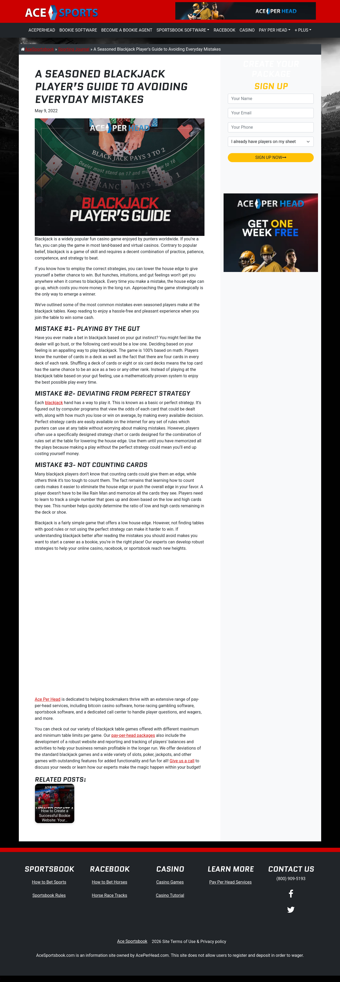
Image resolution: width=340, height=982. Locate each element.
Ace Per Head (47, 699)
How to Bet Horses (109, 882)
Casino (247, 30)
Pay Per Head (273, 30)
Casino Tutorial (170, 895)
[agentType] (271, 142)
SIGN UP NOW (270, 157)
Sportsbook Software (181, 30)
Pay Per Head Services (230, 882)
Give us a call (182, 760)
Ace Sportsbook (132, 941)
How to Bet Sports (49, 882)
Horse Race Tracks (109, 895)
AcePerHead (42, 30)
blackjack (54, 402)
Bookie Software (78, 30)
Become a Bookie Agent (126, 30)
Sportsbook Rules (49, 895)
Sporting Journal (73, 49)
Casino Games (170, 882)
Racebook (224, 30)
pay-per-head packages (133, 735)
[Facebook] (291, 894)
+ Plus (301, 30)
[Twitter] (291, 910)
